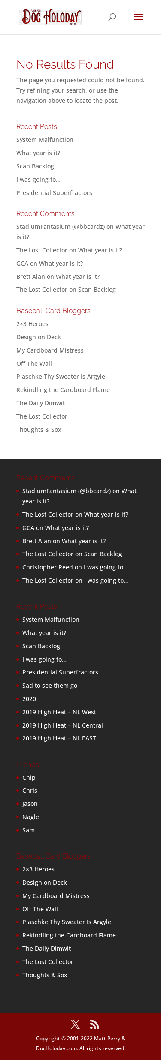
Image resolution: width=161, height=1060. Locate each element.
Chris (29, 790)
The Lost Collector (41, 416)
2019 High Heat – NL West (59, 712)
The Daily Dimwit (40, 403)
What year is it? (38, 153)
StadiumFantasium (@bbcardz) (60, 226)
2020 (29, 699)
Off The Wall (34, 363)
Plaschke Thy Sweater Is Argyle (60, 376)
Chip (29, 777)
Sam (28, 830)
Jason (30, 803)
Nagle (30, 817)
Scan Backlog (35, 166)
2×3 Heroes (32, 324)
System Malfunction (44, 139)
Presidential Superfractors (54, 193)
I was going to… (38, 179)
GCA (22, 263)
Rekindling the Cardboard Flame (63, 390)
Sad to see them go (49, 685)
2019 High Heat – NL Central (62, 725)
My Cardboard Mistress (50, 350)
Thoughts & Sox (38, 429)
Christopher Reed (47, 567)
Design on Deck (38, 337)
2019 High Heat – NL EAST (59, 738)
